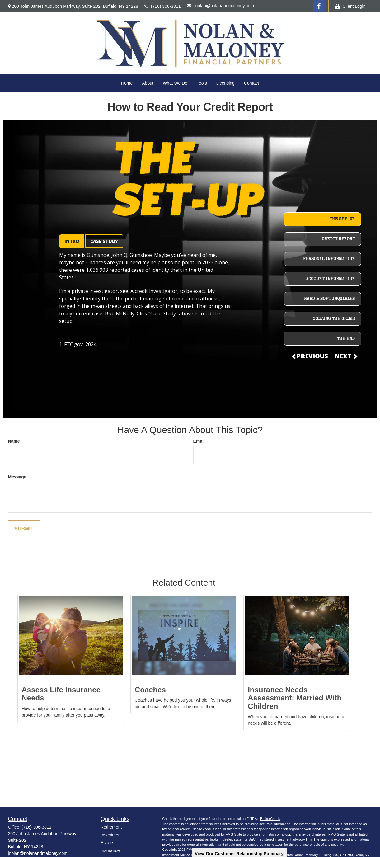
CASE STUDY (104, 241)
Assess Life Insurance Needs (61, 693)
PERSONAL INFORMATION (329, 259)
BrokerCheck (270, 819)
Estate (107, 842)
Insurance (110, 850)
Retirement (111, 827)
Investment (111, 834)
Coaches (150, 689)
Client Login (350, 6)
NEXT (345, 356)
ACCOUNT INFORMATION (330, 279)
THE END (346, 339)
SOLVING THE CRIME (334, 319)
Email (199, 441)
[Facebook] (319, 6)
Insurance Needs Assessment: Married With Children (294, 697)
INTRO (71, 241)
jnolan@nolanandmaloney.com (220, 5)
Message (17, 476)
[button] (126, 83)
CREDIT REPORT (338, 239)
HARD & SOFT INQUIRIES (329, 299)
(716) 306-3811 (162, 6)
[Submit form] (24, 529)
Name (14, 441)
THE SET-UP (342, 219)
